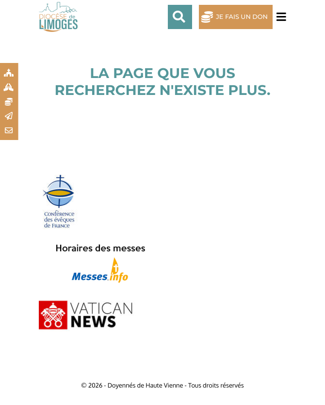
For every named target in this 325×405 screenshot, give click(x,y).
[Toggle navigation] (279, 17)
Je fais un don (242, 17)
